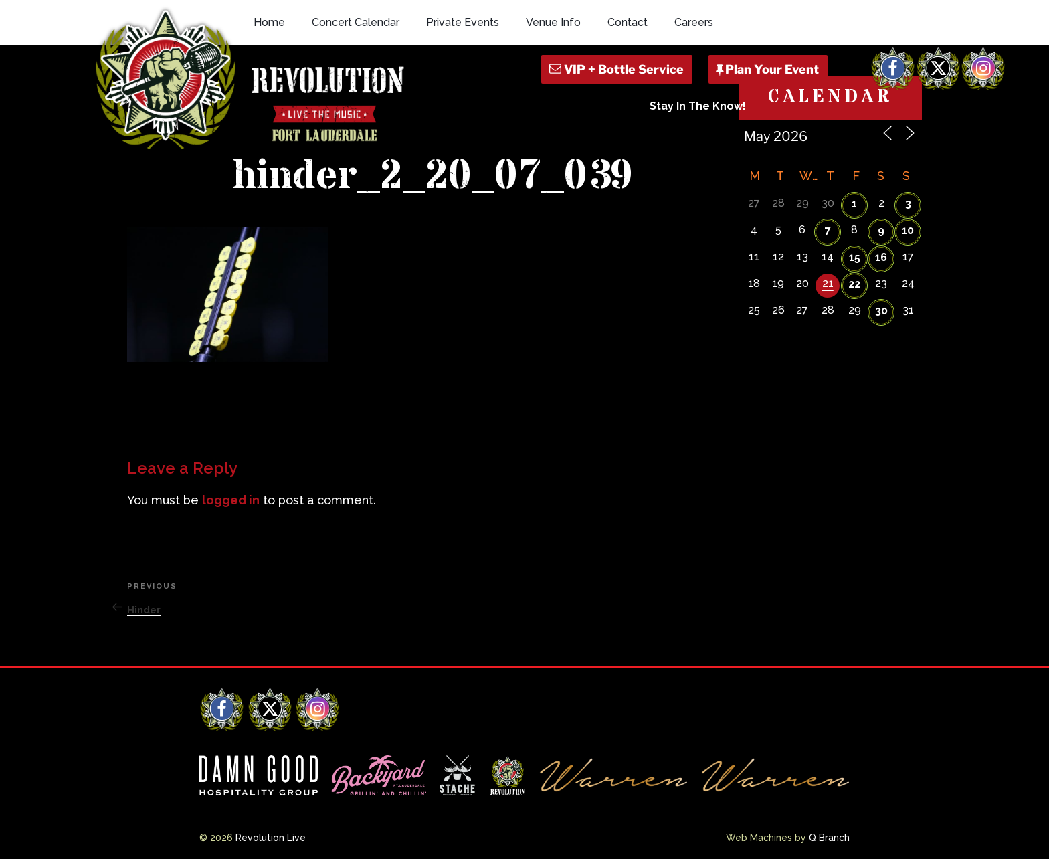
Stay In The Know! (698, 106)
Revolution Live (270, 837)
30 (881, 310)
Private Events (462, 22)
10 (908, 230)
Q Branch (829, 837)
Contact (627, 22)
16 (881, 257)
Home (269, 22)
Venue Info (553, 22)
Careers (693, 22)
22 (854, 284)
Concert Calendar (355, 22)
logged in (231, 500)
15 (854, 257)
